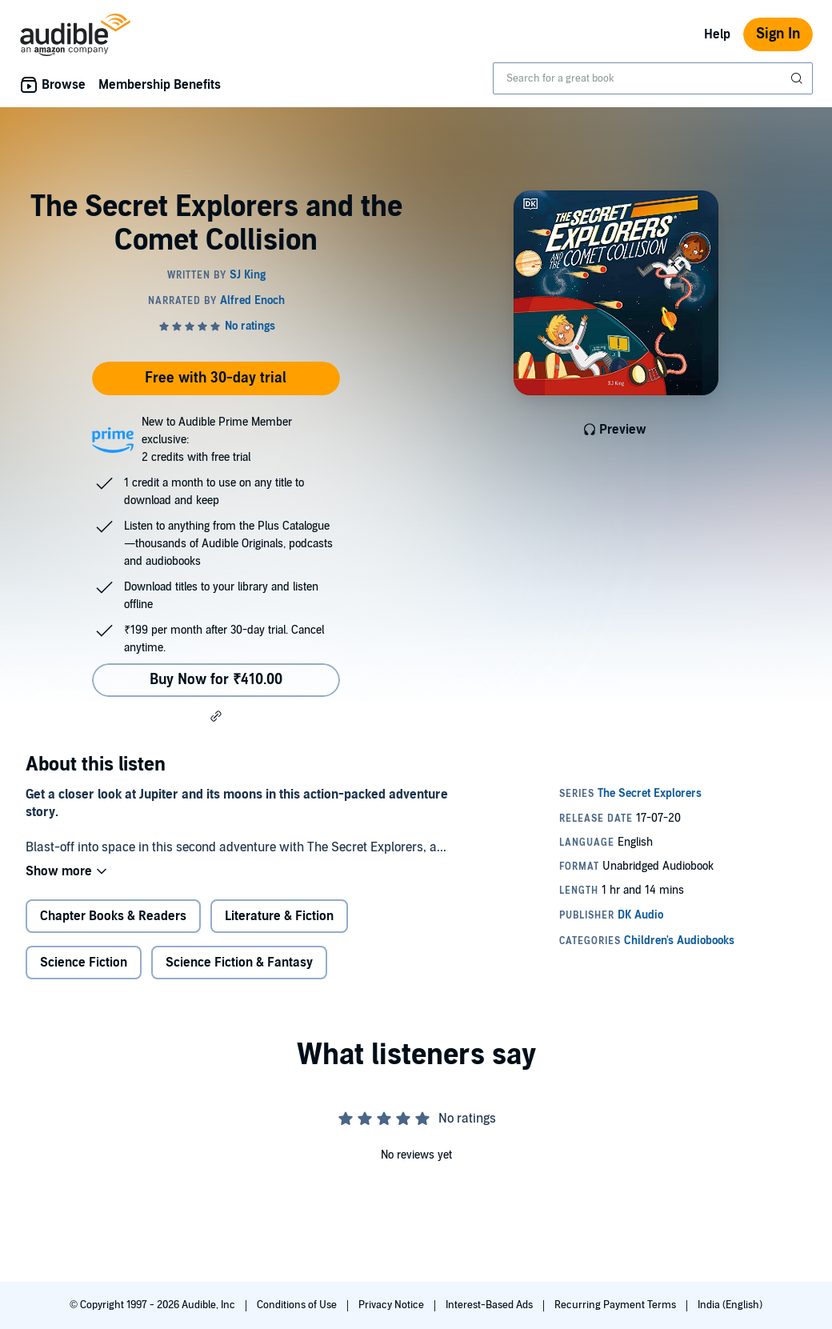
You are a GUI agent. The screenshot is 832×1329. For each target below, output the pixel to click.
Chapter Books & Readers (113, 916)
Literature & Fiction (279, 916)
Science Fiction (83, 963)
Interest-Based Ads (490, 1305)
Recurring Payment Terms (616, 1305)
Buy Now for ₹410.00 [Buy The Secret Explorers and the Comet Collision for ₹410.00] (216, 679)
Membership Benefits (159, 85)
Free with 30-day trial (215, 378)
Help (717, 34)
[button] (216, 716)
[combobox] (653, 78)
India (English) (730, 1305)
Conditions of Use (298, 1305)
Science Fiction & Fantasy (239, 963)
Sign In (778, 34)
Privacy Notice (392, 1305)
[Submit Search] (798, 78)
